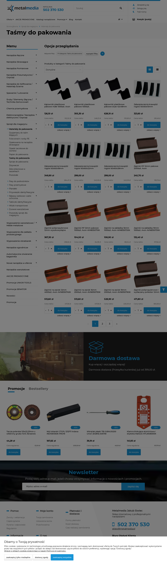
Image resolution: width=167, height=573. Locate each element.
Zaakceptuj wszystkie (62, 557)
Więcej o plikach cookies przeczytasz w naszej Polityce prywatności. (35, 551)
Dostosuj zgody (41, 557)
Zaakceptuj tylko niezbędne (18, 557)
